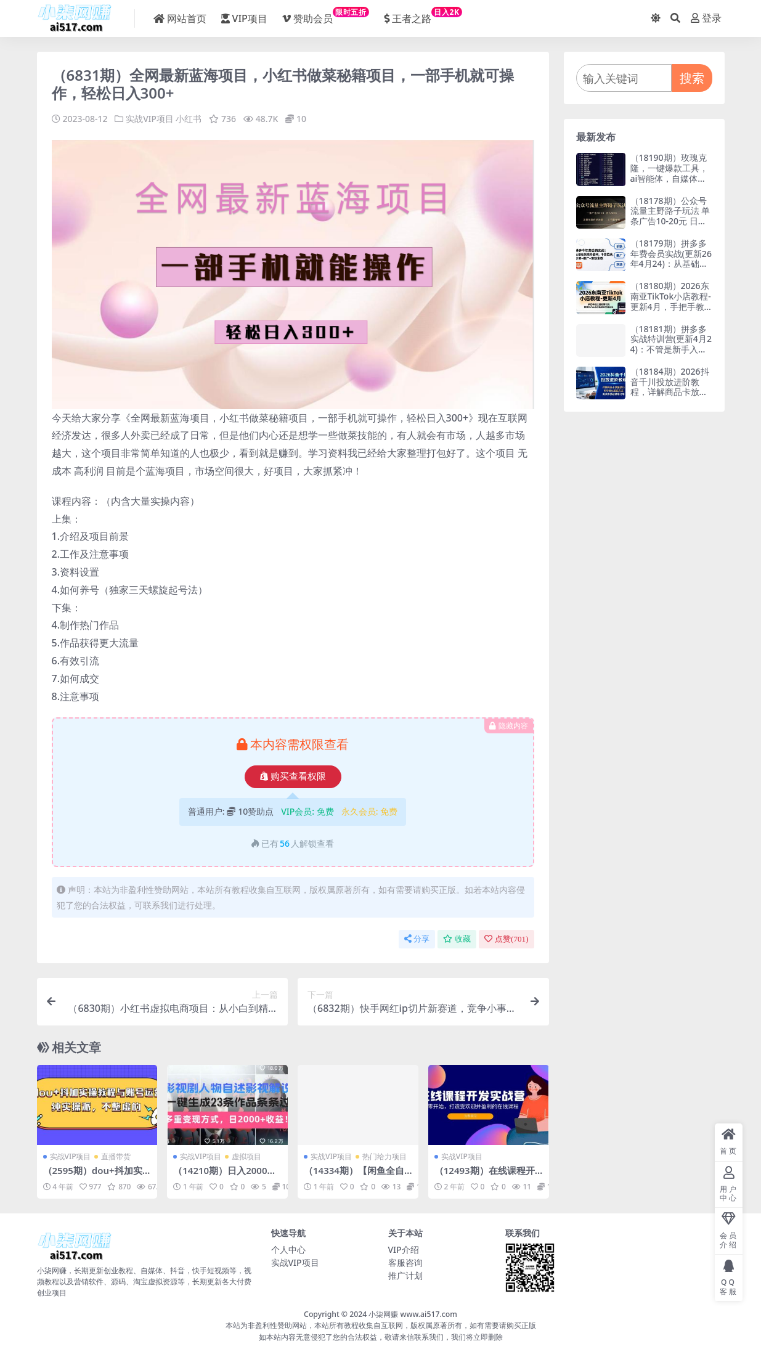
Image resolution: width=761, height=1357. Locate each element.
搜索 (692, 78)
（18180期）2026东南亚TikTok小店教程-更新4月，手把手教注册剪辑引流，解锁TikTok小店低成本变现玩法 (670, 311)
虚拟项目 (246, 1156)
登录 (706, 18)
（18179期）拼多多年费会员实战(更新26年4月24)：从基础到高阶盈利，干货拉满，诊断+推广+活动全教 (671, 269)
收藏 (457, 938)
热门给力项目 (384, 1156)
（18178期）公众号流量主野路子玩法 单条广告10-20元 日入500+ (671, 216)
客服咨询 (405, 1262)
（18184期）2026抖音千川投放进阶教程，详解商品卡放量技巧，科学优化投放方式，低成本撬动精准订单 (669, 397)
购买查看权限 (293, 776)
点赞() (506, 938)
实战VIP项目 (150, 118)
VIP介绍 (403, 1249)
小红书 (189, 118)
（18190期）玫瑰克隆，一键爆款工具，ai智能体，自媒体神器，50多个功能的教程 (669, 178)
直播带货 (116, 1156)
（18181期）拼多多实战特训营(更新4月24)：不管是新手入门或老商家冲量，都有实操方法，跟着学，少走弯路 (671, 354)
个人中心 (288, 1249)
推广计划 (405, 1275)
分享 (416, 938)
